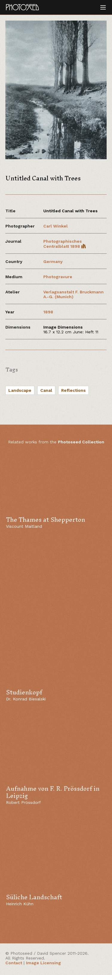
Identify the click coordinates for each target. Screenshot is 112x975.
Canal (46, 390)
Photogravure (57, 276)
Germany (53, 261)
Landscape (19, 390)
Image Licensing (43, 962)
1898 (48, 311)
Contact (13, 962)
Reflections (73, 390)
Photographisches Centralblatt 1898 (64, 244)
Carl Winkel (55, 226)
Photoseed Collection (81, 441)
